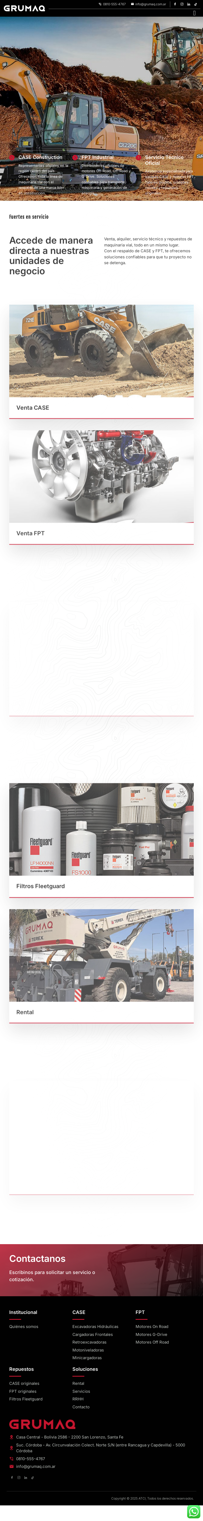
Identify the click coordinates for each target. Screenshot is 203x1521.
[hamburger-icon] (194, 13)
